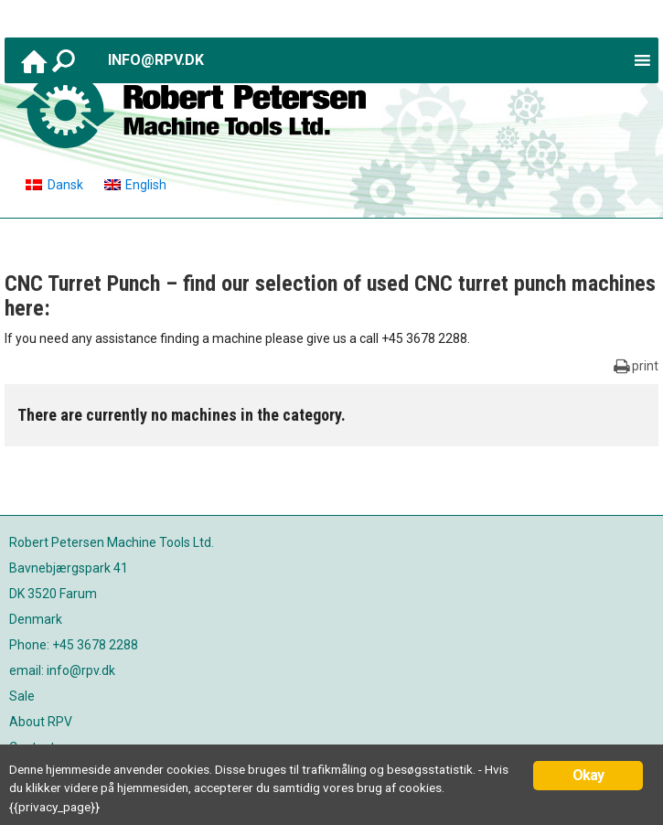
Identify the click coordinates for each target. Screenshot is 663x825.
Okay (588, 775)
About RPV (40, 721)
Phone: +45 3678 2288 (73, 645)
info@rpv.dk (156, 60)
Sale (22, 696)
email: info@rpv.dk (62, 670)
